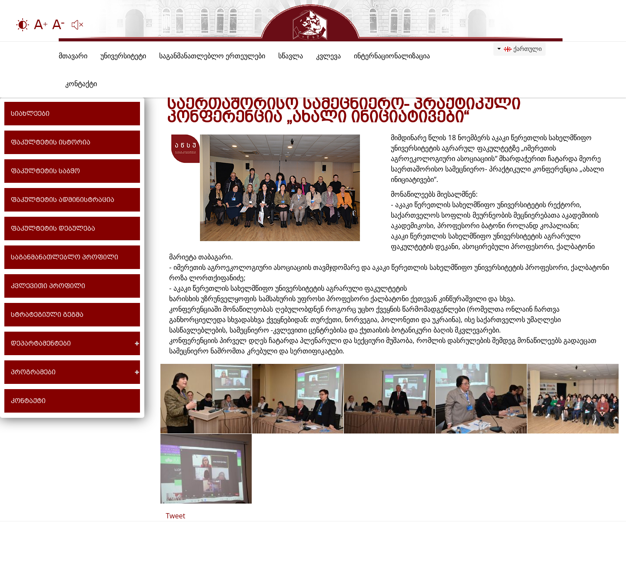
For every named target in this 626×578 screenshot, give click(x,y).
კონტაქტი (28, 401)
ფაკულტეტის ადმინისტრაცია (62, 200)
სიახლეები (30, 114)
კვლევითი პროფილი (48, 286)
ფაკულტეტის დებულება (53, 228)
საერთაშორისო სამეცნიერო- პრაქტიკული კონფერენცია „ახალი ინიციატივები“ (343, 110)
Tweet (175, 516)
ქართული (519, 48)
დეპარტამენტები (41, 343)
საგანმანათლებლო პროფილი (64, 257)
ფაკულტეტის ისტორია (50, 142)
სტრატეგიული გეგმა (47, 315)
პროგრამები (33, 372)
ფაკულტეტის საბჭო (45, 171)
